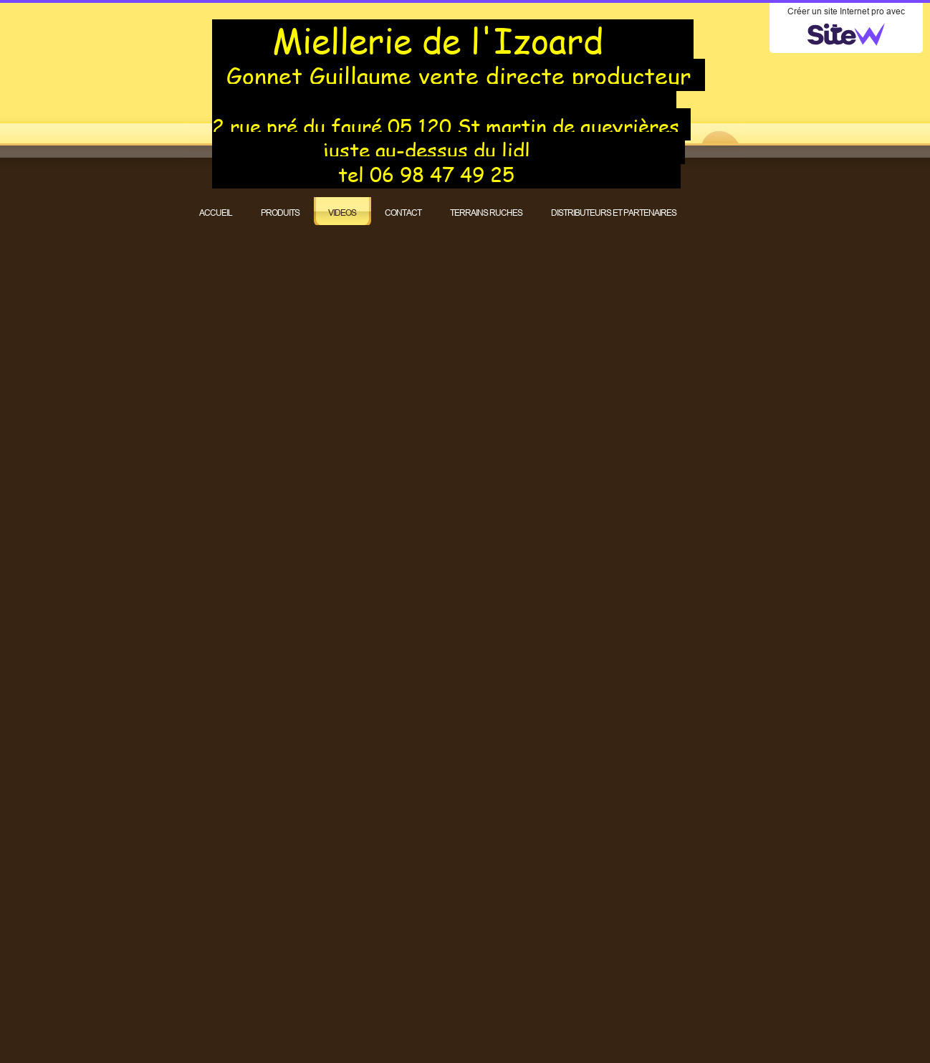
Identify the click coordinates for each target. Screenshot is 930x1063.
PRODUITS (280, 212)
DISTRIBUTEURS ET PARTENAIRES (613, 212)
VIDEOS (342, 212)
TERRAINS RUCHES (486, 212)
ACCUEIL (215, 212)
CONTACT (403, 212)
